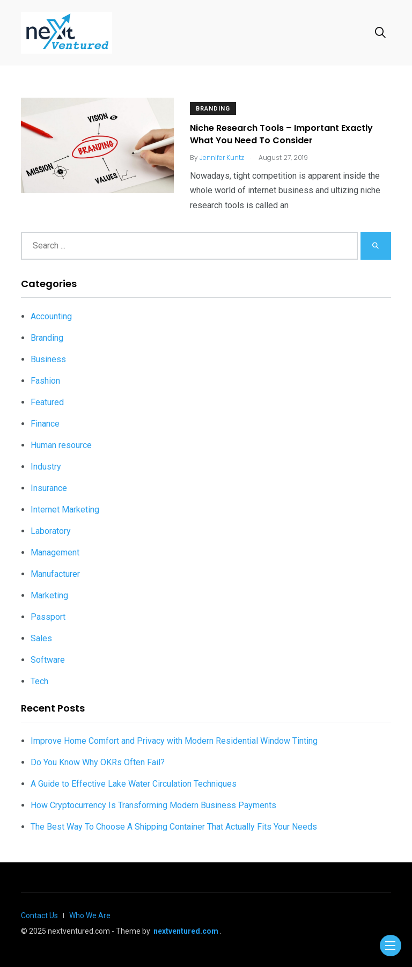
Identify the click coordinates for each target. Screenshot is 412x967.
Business (48, 359)
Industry (46, 466)
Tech (39, 681)
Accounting (51, 316)
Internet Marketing (65, 509)
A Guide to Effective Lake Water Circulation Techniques (134, 784)
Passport (48, 617)
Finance (45, 424)
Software (48, 660)
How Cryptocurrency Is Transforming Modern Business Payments (153, 805)
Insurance (49, 488)
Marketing (49, 595)
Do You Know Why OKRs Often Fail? (98, 762)
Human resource (61, 445)
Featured (47, 402)
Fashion (45, 381)
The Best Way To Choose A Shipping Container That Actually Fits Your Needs (174, 827)
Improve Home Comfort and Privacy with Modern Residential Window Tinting (174, 741)
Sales (41, 638)
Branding (213, 108)
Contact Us (39, 915)
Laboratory (51, 531)
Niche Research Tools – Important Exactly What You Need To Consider (281, 134)
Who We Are (90, 915)
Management (55, 552)
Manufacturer (55, 574)
